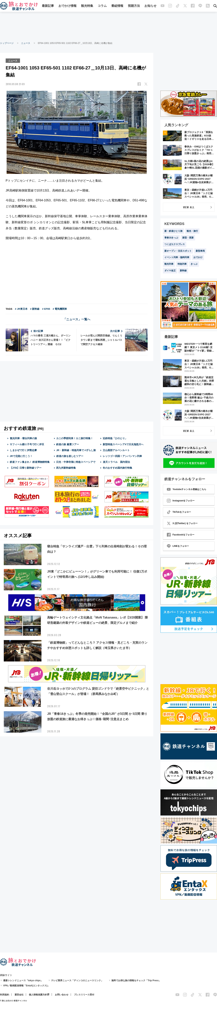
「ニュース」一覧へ (76, 319)
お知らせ (150, 6)
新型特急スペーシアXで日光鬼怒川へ (123, 444)
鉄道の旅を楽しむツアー (69, 455)
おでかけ (197, 257)
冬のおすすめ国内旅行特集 (117, 467)
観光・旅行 (192, 231)
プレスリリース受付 (84, 994)
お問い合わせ (61, 994)
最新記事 (48, 6)
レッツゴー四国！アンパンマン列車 (122, 455)
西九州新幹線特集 (66, 467)
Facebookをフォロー (180, 535)
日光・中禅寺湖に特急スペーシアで (75, 461)
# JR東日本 (21, 308)
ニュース (25, 43)
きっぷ (194, 264)
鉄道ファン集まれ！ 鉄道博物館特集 (30, 461)
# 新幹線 (35, 308)
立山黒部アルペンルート (116, 449)
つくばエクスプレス (174, 244)
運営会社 (19, 994)
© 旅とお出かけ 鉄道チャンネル (13, 1001)
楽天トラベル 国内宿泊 (116, 461)
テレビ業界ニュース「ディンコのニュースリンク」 (77, 980)
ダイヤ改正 (170, 270)
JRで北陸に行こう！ (21, 455)
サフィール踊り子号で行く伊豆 (27, 444)
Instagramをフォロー (181, 501)
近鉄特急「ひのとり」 (115, 438)
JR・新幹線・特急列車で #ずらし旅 (76, 449)
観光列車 (168, 264)
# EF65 (46, 308)
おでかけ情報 (67, 6)
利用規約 (4, 994)
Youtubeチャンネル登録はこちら (186, 489)
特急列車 (182, 264)
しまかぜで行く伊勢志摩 (23, 449)
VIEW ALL (189, 207)
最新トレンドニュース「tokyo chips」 (23, 980)
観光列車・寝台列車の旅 (23, 438)
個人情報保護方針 (38, 994)
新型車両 (200, 251)
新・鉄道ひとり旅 (173, 231)
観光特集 (87, 6)
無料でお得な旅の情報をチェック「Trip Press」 (136, 980)
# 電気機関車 (60, 308)
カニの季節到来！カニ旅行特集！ (74, 438)
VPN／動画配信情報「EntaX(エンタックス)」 (26, 985)
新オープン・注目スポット (178, 251)
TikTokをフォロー (179, 512)
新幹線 (183, 270)
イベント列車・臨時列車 (176, 257)
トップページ (7, 43)
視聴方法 (134, 6)
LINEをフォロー (178, 546)
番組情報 (117, 6)
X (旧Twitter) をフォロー (182, 523)
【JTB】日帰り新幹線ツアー (26, 467)
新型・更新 (188, 237)
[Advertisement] (108, 26)
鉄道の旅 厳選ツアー (67, 444)
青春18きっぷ (171, 237)
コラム (102, 6)
